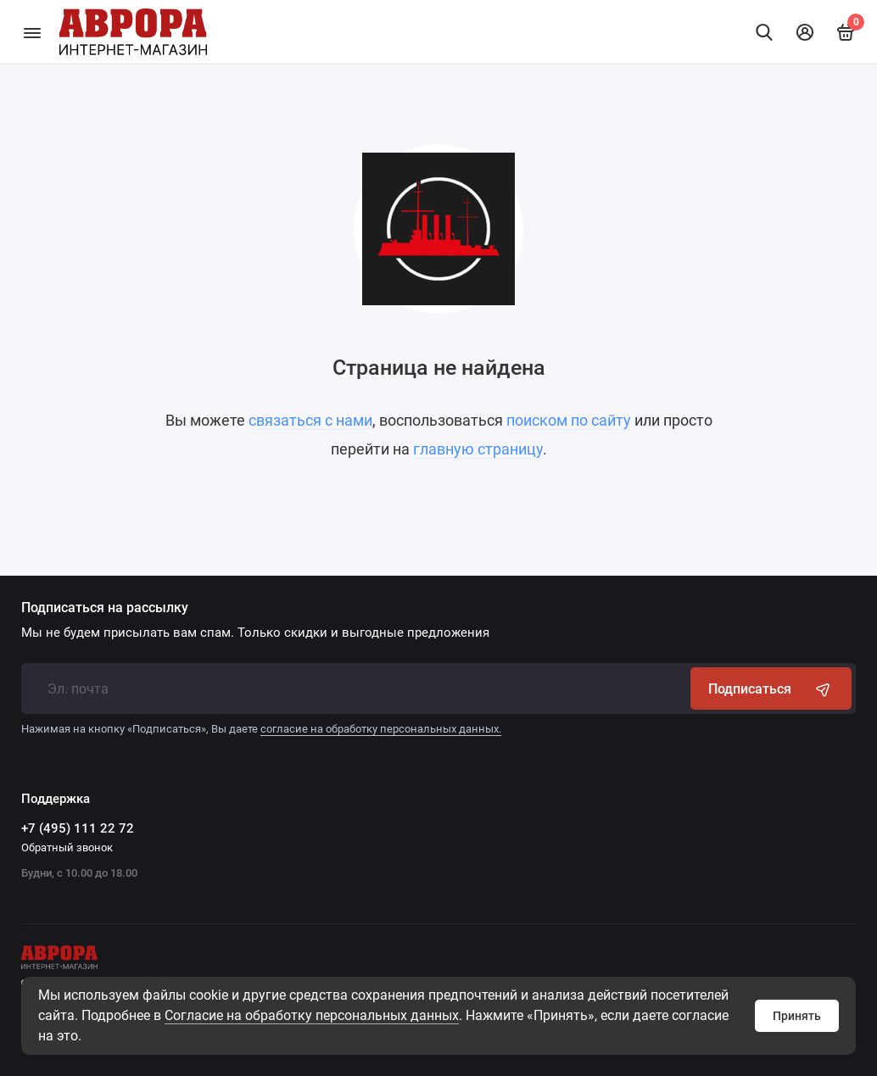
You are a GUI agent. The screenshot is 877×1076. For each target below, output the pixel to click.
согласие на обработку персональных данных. (380, 728)
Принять (797, 1016)
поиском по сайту (568, 420)
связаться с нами (310, 420)
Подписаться (771, 688)
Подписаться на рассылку (104, 608)
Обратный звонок (67, 847)
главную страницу (478, 449)
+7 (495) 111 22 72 (77, 828)
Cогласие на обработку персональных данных (312, 1015)
